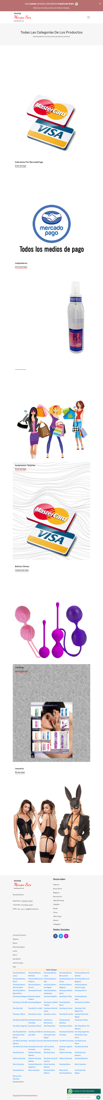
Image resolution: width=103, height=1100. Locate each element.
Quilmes (16, 939)
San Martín (17, 959)
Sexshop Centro (81, 990)
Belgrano (56, 893)
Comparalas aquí (22, 570)
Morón (15, 943)
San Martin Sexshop (51, 1041)
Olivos (15, 955)
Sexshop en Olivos (34, 1026)
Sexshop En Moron (81, 1020)
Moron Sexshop (80, 1064)
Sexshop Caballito (50, 996)
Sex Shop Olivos (49, 1026)
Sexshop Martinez (81, 1058)
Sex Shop (31, 1035)
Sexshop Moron (64, 1064)
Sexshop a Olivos (19, 1014)
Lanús (15, 951)
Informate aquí (21, 267)
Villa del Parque (58, 901)
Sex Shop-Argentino (20, 1026)
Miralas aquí (20, 772)
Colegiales (56, 924)
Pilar (14, 967)
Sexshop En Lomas (66, 1014)
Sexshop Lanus (18, 1052)
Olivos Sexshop (18, 1064)
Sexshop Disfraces (35, 990)
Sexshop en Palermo (35, 1032)
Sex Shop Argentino (82, 1032)
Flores (55, 912)
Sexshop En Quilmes (66, 1032)
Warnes (55, 920)
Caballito (56, 904)
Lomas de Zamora (19, 935)
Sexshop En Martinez (20, 1020)
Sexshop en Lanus (65, 1008)
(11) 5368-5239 (27, 905)
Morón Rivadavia (19, 947)
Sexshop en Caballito (20, 1002)
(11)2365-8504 (27, 901)
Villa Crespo (57, 916)
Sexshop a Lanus (50, 1014)
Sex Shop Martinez (19, 1032)
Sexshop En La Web (35, 1008)
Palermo (56, 885)
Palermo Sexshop (65, 1058)
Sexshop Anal (18, 1008)
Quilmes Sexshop (65, 1052)
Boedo (55, 909)
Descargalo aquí (21, 671)
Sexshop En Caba (65, 996)
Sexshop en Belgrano (20, 996)
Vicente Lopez (18, 963)
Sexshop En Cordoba (82, 1002)
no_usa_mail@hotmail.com (28, 909)
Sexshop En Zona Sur (36, 1041)
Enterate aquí (20, 166)
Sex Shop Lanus (49, 1032)
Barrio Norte (57, 889)
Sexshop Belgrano (34, 1002)
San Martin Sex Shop (20, 1047)
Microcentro (57, 897)
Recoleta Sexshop (81, 1047)
